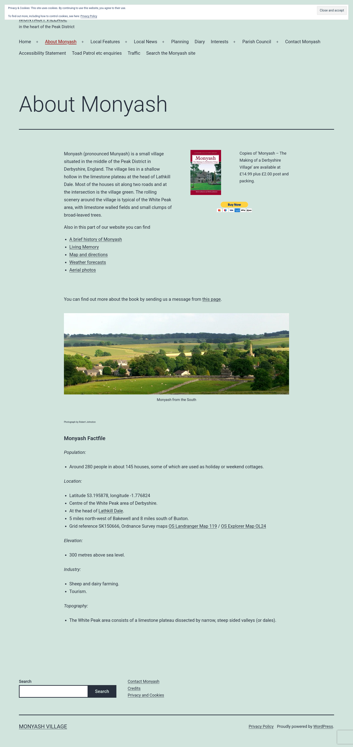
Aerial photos (82, 270)
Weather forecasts (87, 262)
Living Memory (84, 247)
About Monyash (61, 41)
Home (25, 41)
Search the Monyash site (170, 53)
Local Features (105, 41)
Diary (200, 41)
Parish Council (256, 41)
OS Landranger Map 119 (193, 526)
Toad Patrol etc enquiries (97, 53)
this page (211, 299)
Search (25, 681)
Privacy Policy (261, 726)
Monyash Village (43, 726)
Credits (134, 688)
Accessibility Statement (42, 53)
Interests (219, 41)
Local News (145, 41)
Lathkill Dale (111, 511)
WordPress (323, 726)
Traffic (134, 53)
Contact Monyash (302, 41)
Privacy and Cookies (146, 695)
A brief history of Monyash (95, 239)
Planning (180, 41)
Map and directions (88, 254)
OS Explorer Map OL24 (243, 526)
